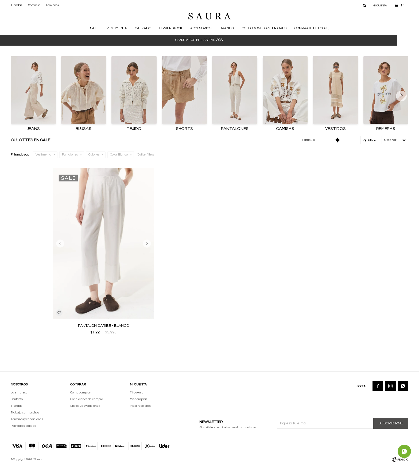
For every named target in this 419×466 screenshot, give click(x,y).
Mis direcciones (140, 405)
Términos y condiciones (27, 419)
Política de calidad (23, 425)
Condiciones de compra (86, 399)
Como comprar (80, 392)
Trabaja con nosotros (25, 412)
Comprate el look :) (311, 28)
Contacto (34, 5)
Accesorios (200, 28)
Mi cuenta (136, 392)
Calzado (143, 28)
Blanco (119, 154)
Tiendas (16, 5)
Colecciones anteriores (264, 28)
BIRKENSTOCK (170, 28)
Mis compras (138, 399)
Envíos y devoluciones (85, 405)
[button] (403, 96)
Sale (94, 28)
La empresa (19, 392)
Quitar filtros (145, 154)
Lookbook (52, 5)
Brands (226, 28)
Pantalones (70, 154)
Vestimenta (117, 28)
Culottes (93, 154)
